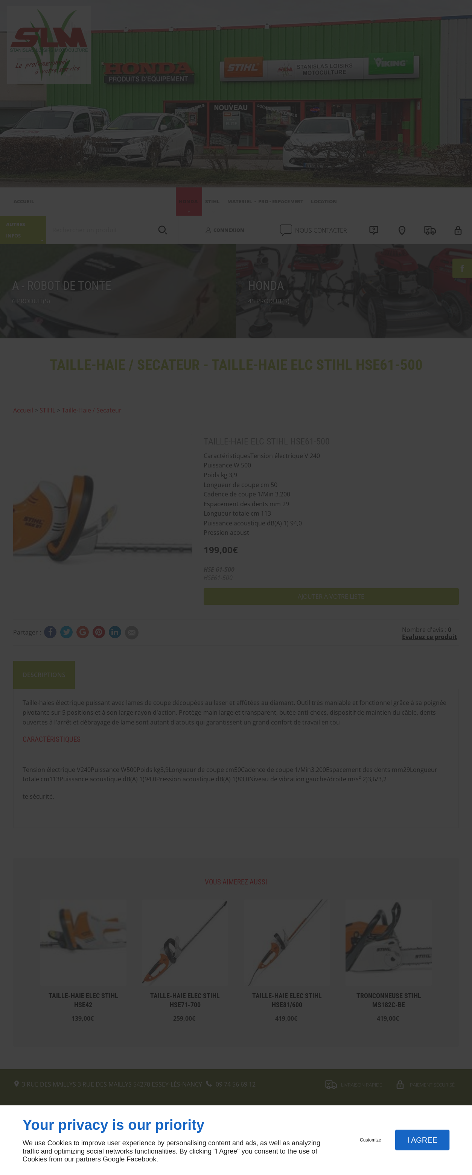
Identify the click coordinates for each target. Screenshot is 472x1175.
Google (114, 1159)
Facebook (141, 1159)
